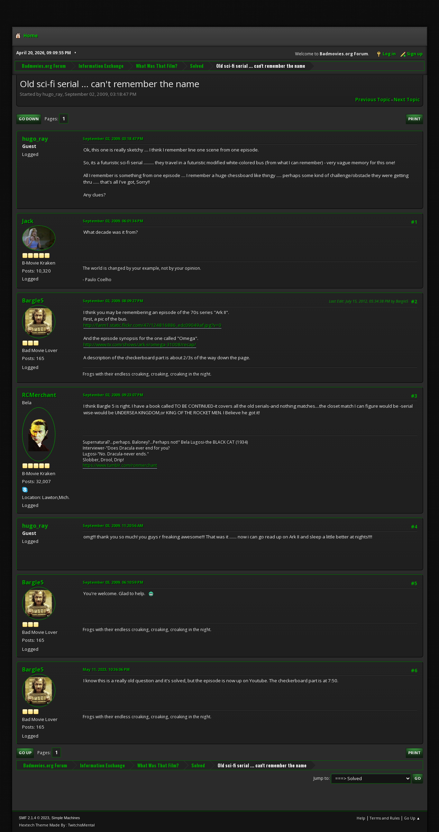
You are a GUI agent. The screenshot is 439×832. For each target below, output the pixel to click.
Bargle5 (33, 300)
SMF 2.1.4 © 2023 (34, 818)
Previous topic (372, 99)
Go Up (25, 752)
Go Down (29, 118)
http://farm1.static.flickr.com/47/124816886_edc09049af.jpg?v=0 (152, 325)
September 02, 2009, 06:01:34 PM (113, 220)
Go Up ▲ (412, 818)
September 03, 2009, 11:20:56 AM (113, 525)
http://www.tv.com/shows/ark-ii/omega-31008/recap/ (139, 344)
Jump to (321, 778)
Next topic (407, 99)
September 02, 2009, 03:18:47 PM (113, 138)
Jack (28, 221)
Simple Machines (66, 818)
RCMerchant (39, 395)
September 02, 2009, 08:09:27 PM (113, 300)
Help (361, 818)
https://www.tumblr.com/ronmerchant (120, 465)
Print (414, 118)
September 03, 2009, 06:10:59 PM (113, 582)
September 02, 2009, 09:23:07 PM (113, 394)
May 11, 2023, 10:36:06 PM (106, 669)
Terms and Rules (385, 818)
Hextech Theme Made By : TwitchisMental (57, 825)
